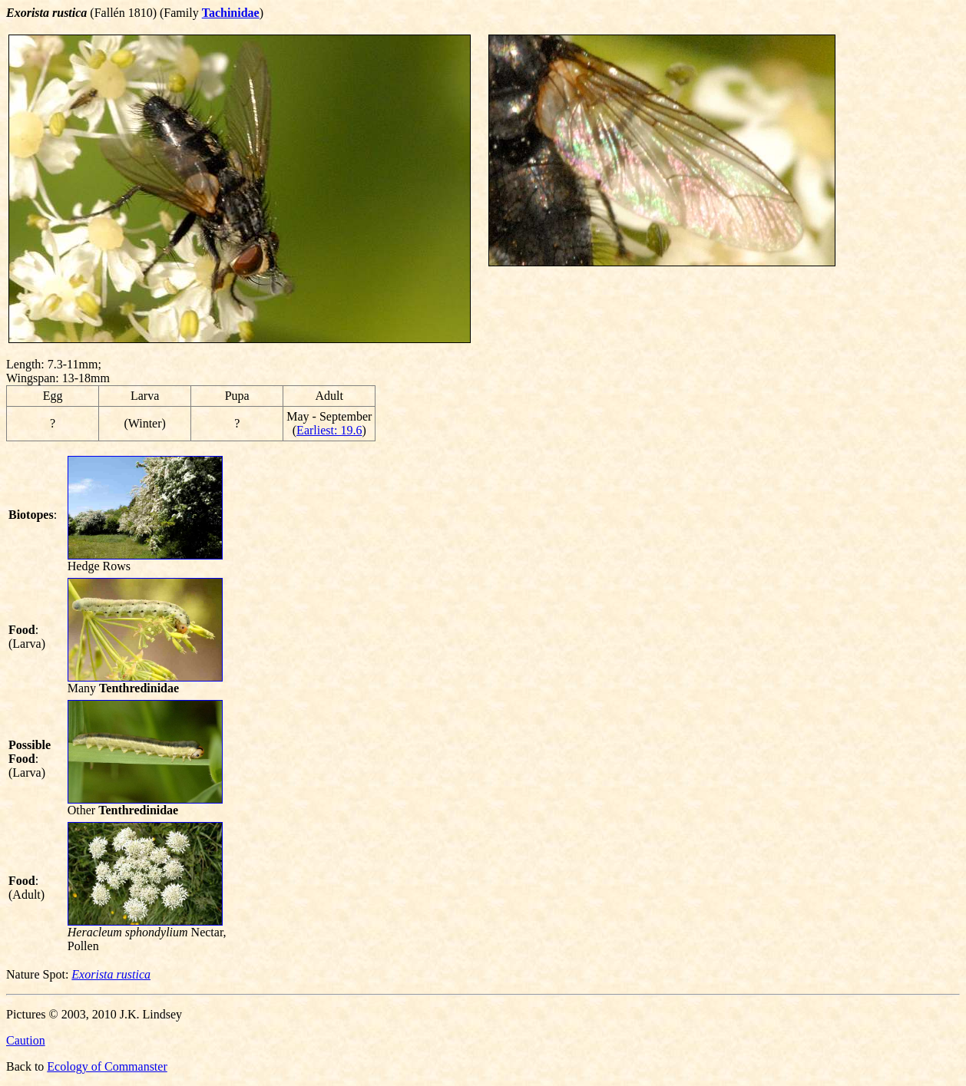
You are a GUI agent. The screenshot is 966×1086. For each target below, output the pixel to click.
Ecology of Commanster (107, 1066)
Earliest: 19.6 (329, 430)
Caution (25, 1040)
